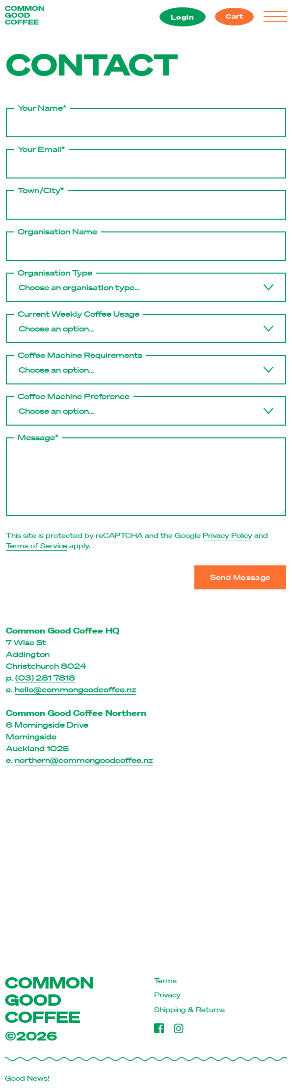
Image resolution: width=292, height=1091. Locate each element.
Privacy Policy (227, 535)
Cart (234, 16)
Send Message (240, 577)
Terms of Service (36, 545)
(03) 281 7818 (45, 678)
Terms (165, 980)
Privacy (167, 994)
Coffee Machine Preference (74, 396)
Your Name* (42, 108)
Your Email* (41, 149)
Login (182, 17)
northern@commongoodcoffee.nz (84, 760)
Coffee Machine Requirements (80, 355)
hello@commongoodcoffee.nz (75, 689)
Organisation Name (57, 231)
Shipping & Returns (189, 1009)
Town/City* (41, 190)
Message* (38, 437)
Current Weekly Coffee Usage (78, 314)
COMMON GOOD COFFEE (24, 15)
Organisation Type (55, 273)
